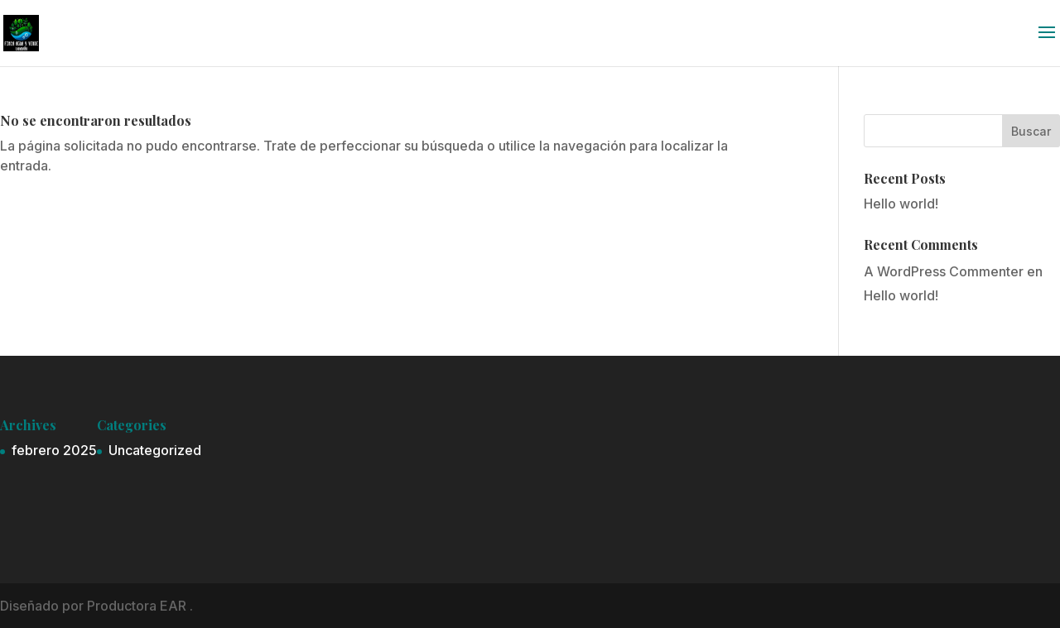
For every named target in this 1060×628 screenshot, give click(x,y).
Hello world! (901, 203)
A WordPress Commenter (944, 271)
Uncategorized (154, 450)
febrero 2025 (54, 450)
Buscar (1031, 131)
